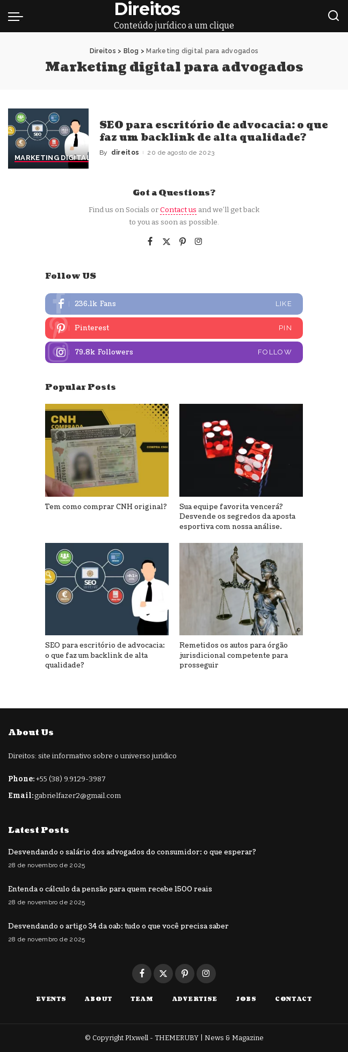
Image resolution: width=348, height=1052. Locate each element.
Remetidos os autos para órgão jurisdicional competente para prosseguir (233, 655)
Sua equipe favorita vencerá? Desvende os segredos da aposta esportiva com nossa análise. (237, 517)
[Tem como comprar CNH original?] (107, 450)
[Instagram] (199, 242)
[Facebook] (150, 242)
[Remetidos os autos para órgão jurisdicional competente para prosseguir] (241, 589)
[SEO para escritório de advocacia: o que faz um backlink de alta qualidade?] (48, 138)
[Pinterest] (183, 242)
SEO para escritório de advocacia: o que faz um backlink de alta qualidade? (213, 131)
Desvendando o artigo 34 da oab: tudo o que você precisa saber (118, 926)
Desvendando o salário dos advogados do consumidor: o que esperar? (132, 852)
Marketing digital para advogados (88, 158)
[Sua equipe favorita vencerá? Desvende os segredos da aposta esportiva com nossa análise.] (241, 450)
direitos (125, 152)
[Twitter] (166, 242)
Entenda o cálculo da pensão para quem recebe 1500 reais (110, 889)
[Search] (333, 16)
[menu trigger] (18, 16)
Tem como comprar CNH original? (106, 507)
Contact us (178, 209)
